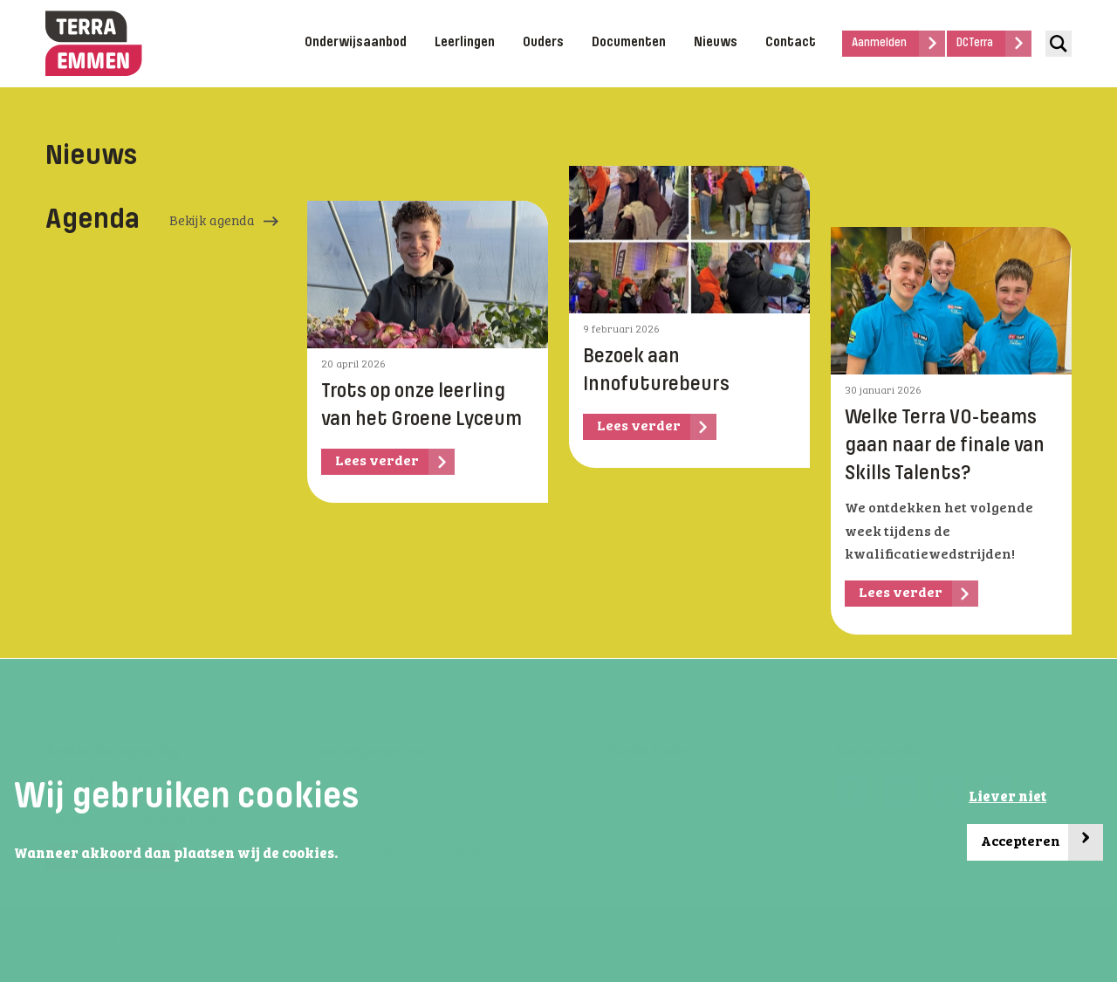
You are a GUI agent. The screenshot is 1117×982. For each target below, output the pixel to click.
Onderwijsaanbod (356, 43)
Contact (790, 43)
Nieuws (715, 43)
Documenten (629, 43)
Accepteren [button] (1042, 843)
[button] (343, 854)
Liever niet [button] (1007, 798)
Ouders (543, 43)
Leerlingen (465, 43)
